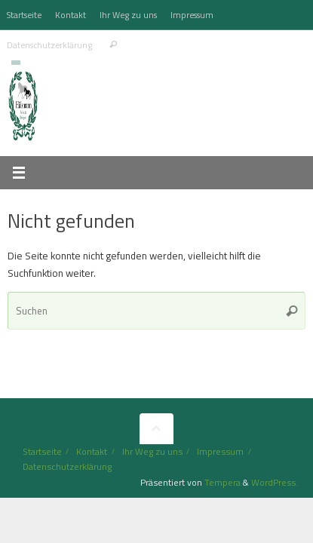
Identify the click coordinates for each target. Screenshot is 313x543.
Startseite (24, 14)
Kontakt (70, 14)
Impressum (191, 14)
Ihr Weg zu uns (128, 14)
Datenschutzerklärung (49, 44)
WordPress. (274, 482)
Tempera (222, 482)
